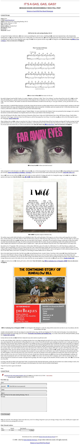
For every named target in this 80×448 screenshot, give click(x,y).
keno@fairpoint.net (9, 20)
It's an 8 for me (11, 377)
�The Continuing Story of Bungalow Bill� (56, 261)
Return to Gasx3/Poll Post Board (40, 445)
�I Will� (27, 177)
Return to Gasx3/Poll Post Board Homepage (40, 11)
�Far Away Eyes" (49, 124)
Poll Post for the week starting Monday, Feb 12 (15, 375)
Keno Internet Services (30, 442)
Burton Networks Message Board (47, 439)
